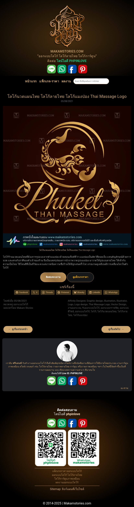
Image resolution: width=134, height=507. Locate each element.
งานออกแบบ (74, 307)
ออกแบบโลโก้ (48, 56)
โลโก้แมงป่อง (80, 315)
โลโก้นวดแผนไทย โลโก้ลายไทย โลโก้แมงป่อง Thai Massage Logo (67, 96)
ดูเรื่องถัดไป (114, 329)
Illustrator (122, 300)
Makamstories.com (77, 503)
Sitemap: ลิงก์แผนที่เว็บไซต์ (67, 489)
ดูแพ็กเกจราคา (80, 277)
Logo (70, 304)
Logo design (81, 304)
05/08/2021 (67, 101)
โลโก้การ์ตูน (86, 56)
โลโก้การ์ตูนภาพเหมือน (67, 478)
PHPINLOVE (76, 373)
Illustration (110, 300)
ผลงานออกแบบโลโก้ (67, 482)
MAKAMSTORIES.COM (67, 51)
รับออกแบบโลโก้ (90, 307)
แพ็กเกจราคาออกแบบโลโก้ (67, 471)
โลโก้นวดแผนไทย (107, 311)
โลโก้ (93, 311)
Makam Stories (25, 307)
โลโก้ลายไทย (68, 56)
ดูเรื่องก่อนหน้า (19, 329)
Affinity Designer (77, 300)
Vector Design (118, 304)
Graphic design (95, 300)
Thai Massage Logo (99, 304)
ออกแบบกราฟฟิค (110, 307)
